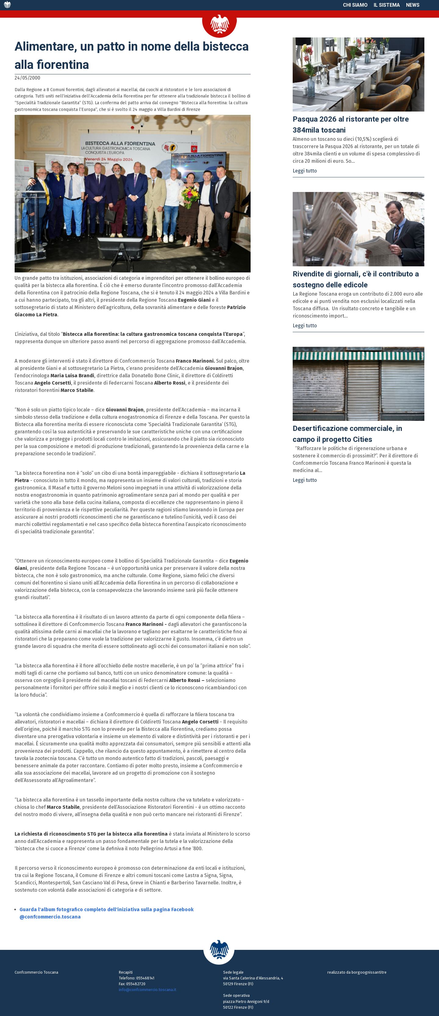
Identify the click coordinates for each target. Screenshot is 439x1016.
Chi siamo (355, 5)
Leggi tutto (305, 171)
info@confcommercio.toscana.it (147, 989)
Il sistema (387, 5)
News (412, 5)
